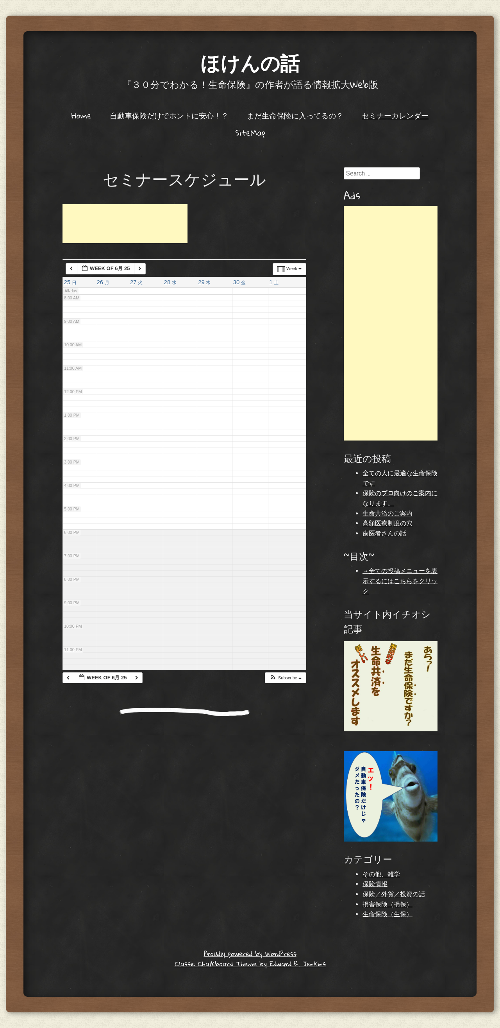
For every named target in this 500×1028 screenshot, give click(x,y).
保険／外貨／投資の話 (393, 894)
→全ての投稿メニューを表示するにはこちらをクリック (400, 581)
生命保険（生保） (387, 914)
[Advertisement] (125, 223)
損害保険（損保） (387, 904)
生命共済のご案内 (387, 513)
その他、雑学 (381, 874)
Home (81, 115)
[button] (285, 678)
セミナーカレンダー (395, 115)
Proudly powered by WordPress (250, 953)
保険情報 (375, 884)
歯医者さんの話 (384, 533)
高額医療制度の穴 (387, 523)
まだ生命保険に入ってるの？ (295, 115)
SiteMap (250, 132)
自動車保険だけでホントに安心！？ (169, 115)
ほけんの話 (250, 62)
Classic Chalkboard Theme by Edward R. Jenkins (250, 964)
